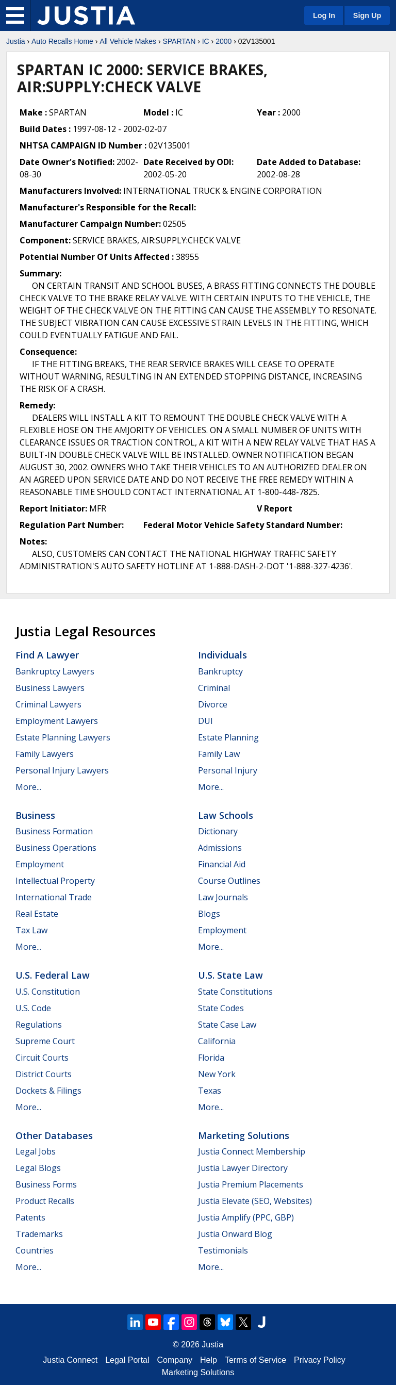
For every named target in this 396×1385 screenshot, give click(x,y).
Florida (211, 1057)
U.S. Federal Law (52, 975)
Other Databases (54, 1135)
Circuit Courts (42, 1057)
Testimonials (223, 1250)
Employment (39, 864)
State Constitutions (235, 991)
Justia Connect (70, 1360)
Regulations (38, 1024)
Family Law (219, 754)
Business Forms (46, 1184)
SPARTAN (178, 41)
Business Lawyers (50, 688)
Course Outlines (229, 880)
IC (205, 41)
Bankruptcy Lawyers (54, 671)
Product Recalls (44, 1201)
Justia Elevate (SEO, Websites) (255, 1201)
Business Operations (55, 847)
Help (208, 1360)
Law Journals (223, 897)
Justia (15, 41)
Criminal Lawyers (48, 704)
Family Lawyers (44, 754)
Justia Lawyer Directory (243, 1168)
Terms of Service (255, 1360)
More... (28, 787)
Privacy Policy (319, 1360)
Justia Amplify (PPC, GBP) (246, 1217)
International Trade (53, 897)
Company (174, 1360)
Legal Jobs (35, 1151)
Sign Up (367, 15)
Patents (30, 1217)
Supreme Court (45, 1041)
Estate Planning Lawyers (62, 737)
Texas (209, 1090)
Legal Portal (127, 1360)
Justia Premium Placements (250, 1184)
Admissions (220, 847)
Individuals (222, 655)
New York (217, 1074)
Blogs (209, 913)
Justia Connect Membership (251, 1151)
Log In (324, 15)
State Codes (221, 1008)
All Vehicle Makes (128, 41)
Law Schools (225, 815)
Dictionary (218, 831)
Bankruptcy (220, 671)
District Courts (43, 1074)
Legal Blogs (38, 1168)
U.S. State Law (230, 975)
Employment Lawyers (56, 721)
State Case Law (227, 1024)
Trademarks (39, 1234)
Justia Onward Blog (235, 1234)
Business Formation (54, 831)
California (217, 1041)
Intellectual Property (55, 880)
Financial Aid (221, 864)
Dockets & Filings (48, 1090)
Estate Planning (228, 737)
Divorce (212, 704)
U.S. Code (33, 1008)
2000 (224, 41)
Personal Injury (227, 770)
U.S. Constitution (47, 991)
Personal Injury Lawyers (62, 770)
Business (35, 815)
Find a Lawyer (47, 655)
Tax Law (31, 930)
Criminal (214, 688)
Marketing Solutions (243, 1135)
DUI (205, 721)
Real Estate (36, 913)
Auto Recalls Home (62, 41)
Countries (34, 1250)
